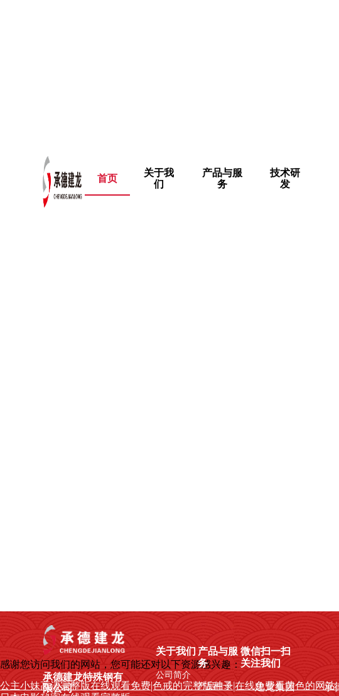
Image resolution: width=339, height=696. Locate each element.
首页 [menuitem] (107, 178)
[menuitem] (159, 178)
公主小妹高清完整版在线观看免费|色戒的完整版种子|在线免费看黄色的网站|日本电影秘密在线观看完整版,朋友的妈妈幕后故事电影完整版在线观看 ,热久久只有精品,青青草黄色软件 (165, 70)
